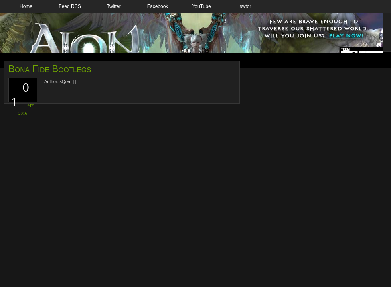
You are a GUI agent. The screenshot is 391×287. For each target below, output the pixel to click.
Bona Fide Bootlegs (49, 68)
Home (26, 6)
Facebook (157, 6)
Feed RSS (70, 6)
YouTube (201, 6)
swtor (245, 6)
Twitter (113, 6)
